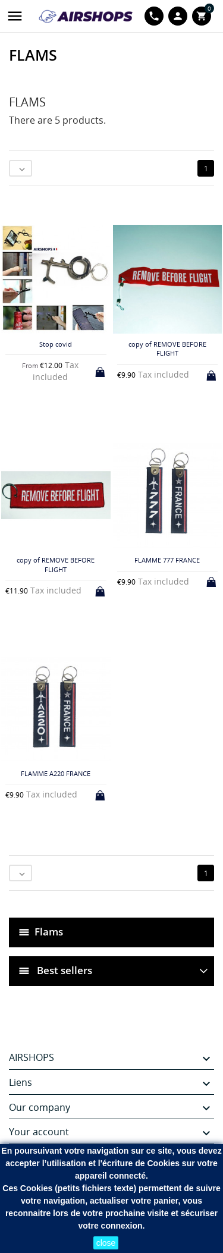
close (106, 1243)
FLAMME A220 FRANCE (55, 773)
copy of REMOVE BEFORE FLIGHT (167, 348)
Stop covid (55, 344)
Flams (48, 931)
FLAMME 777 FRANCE (167, 559)
